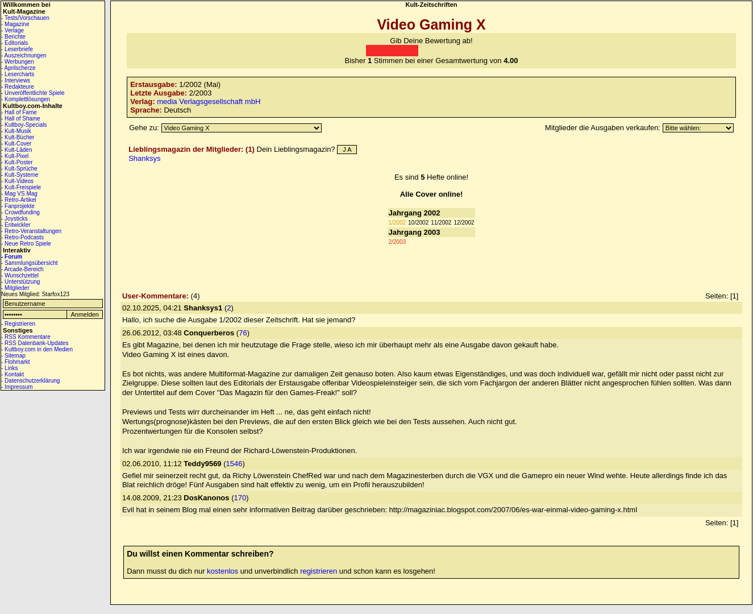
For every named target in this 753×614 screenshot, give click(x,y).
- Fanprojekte (18, 206)
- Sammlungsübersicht (29, 263)
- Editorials (14, 43)
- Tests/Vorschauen (25, 18)
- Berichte (13, 37)
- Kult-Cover (16, 143)
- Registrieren (18, 324)
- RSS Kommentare (26, 337)
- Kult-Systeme (20, 175)
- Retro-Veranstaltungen (31, 231)
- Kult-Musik (16, 131)
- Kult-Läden (16, 150)
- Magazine (15, 24)
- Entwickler (16, 225)
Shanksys (144, 158)
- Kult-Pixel (14, 156)
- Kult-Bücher (17, 137)
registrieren (318, 571)
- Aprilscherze (18, 68)
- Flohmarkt (15, 362)
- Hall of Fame (19, 112)
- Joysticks (14, 218)
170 (240, 497)
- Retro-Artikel (18, 200)
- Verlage (12, 30)
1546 (234, 463)
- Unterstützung (20, 282)
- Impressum (17, 387)
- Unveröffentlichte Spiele (33, 93)
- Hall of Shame (20, 118)
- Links (9, 368)
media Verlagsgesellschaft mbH (208, 101)
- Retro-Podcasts (22, 237)
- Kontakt (12, 374)
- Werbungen (17, 62)
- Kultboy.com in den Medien (37, 349)
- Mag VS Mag (19, 193)
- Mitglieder (15, 288)
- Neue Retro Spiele (26, 243)
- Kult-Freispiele (21, 187)
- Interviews (15, 80)
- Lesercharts (17, 74)
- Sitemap (13, 355)
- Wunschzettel (20, 275)
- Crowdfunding (20, 212)
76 (243, 333)
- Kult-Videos (17, 181)
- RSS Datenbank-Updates (34, 343)
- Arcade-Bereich (22, 269)
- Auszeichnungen (24, 55)
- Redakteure (17, 87)
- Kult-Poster (17, 162)
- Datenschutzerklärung (30, 380)
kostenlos (222, 571)
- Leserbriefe (17, 49)
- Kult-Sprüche (19, 168)
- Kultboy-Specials (24, 125)
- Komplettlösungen (25, 99)
